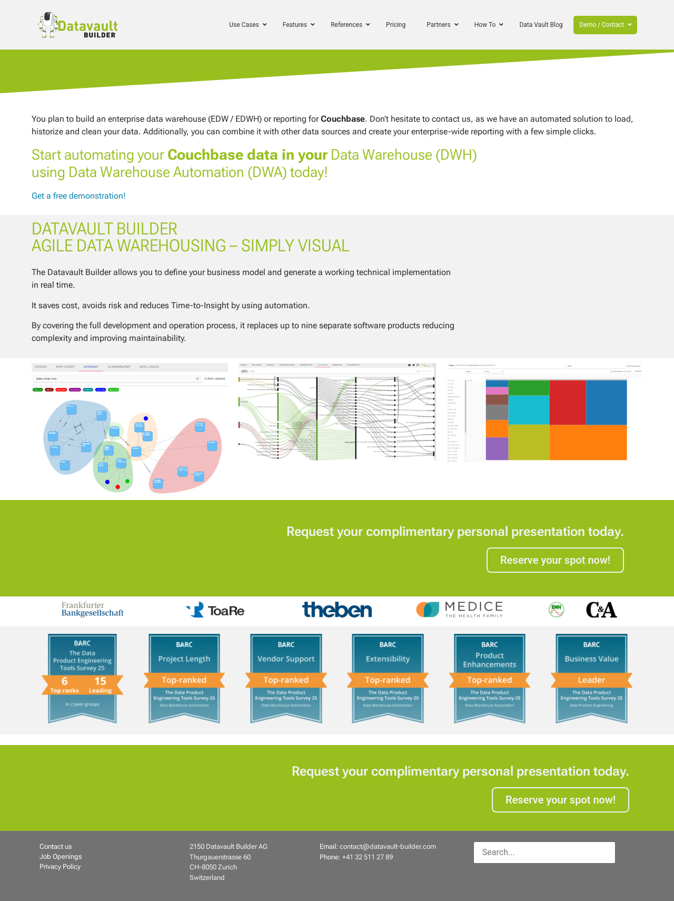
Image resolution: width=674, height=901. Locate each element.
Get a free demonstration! (79, 196)
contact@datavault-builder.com (388, 846)
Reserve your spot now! (555, 560)
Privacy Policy (60, 866)
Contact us (55, 846)
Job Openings (60, 856)
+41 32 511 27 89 (367, 857)
